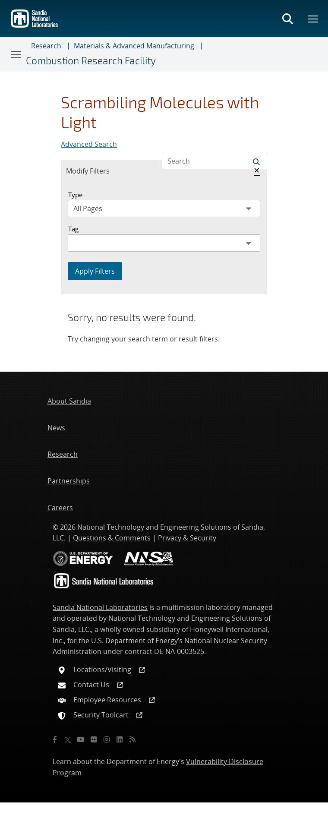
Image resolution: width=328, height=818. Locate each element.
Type (75, 194)
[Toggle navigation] (16, 54)
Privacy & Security (187, 538)
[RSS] (132, 739)
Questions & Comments (112, 538)
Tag (73, 228)
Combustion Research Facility (91, 60)
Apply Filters (95, 271)
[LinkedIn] (119, 739)
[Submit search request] (256, 161)
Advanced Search (89, 144)
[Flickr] (93, 739)
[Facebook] (54, 739)
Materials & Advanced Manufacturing (134, 46)
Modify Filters (97, 170)
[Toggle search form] (287, 18)
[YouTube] (80, 739)
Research (46, 46)
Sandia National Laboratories (100, 607)
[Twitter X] (67, 739)
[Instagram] (106, 739)
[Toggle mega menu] (313, 18)
